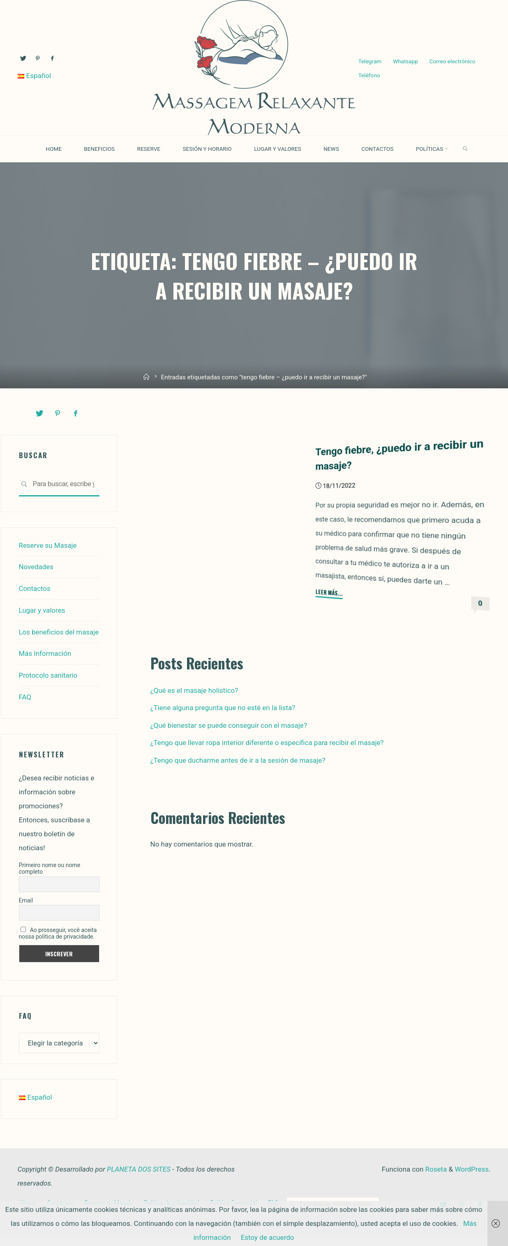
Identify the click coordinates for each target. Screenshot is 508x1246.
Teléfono (369, 75)
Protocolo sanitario (48, 687)
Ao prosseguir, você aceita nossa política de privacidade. (58, 944)
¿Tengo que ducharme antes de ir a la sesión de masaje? (238, 760)
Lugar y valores (42, 609)
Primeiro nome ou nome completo (50, 879)
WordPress (472, 1180)
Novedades (36, 567)
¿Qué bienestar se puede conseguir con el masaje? (228, 725)
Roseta (435, 1180)
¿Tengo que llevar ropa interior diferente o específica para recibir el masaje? (267, 742)
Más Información (45, 666)
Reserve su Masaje (48, 545)
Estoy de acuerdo (267, 1237)
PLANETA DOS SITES (139, 1180)
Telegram (370, 61)
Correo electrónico (455, 61)
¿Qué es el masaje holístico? (194, 690)
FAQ (25, 709)
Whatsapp (407, 61)
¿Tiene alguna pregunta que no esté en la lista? (223, 708)
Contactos (35, 588)
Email (26, 912)
